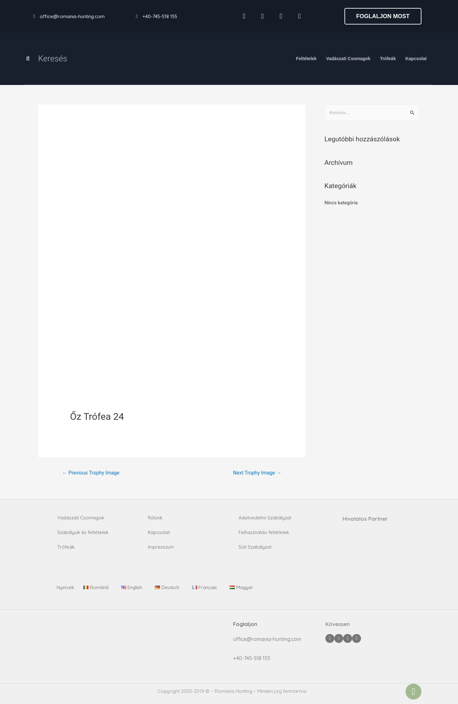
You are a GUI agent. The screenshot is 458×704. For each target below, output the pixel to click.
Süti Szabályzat (255, 547)
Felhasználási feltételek (264, 533)
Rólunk (155, 518)
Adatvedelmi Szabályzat (265, 518)
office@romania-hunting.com (72, 16)
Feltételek (306, 58)
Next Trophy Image (256, 473)
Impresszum (161, 547)
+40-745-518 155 (159, 16)
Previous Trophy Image (91, 473)
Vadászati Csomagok (348, 58)
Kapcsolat (416, 58)
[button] (382, 16)
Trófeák (388, 58)
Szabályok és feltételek (82, 533)
